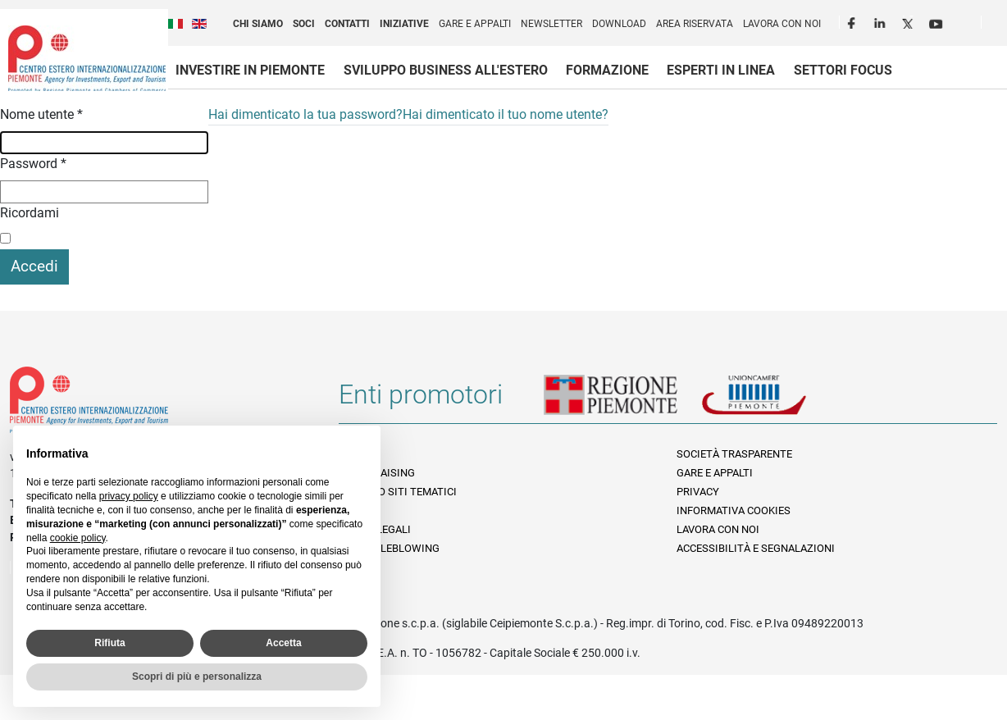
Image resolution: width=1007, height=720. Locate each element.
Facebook (853, 21)
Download (619, 24)
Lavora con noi (782, 24)
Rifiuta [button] (109, 643)
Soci (304, 24)
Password (33, 163)
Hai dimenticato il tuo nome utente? (505, 114)
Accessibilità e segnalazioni (756, 548)
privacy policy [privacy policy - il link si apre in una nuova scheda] (128, 496)
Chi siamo (258, 24)
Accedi (34, 266)
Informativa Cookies (734, 510)
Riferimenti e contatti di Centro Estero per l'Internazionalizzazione (158, 403)
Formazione (607, 70)
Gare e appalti (475, 24)
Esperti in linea (721, 70)
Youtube (937, 21)
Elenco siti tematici (402, 491)
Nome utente (41, 114)
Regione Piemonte (622, 401)
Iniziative (404, 24)
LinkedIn (881, 21)
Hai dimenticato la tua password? (305, 114)
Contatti (347, 24)
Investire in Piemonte (250, 70)
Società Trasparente (734, 454)
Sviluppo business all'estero (446, 70)
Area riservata (694, 24)
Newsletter (551, 24)
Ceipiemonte (87, 58)
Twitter (909, 21)
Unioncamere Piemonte (776, 401)
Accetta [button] (283, 643)
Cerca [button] (1000, 25)
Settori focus (843, 70)
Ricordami (29, 213)
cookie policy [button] (78, 538)
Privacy (698, 491)
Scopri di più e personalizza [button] (197, 676)
